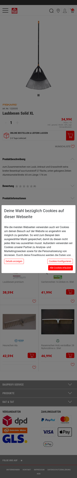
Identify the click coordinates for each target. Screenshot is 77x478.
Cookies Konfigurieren (60, 261)
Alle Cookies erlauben (60, 267)
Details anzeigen (14, 261)
